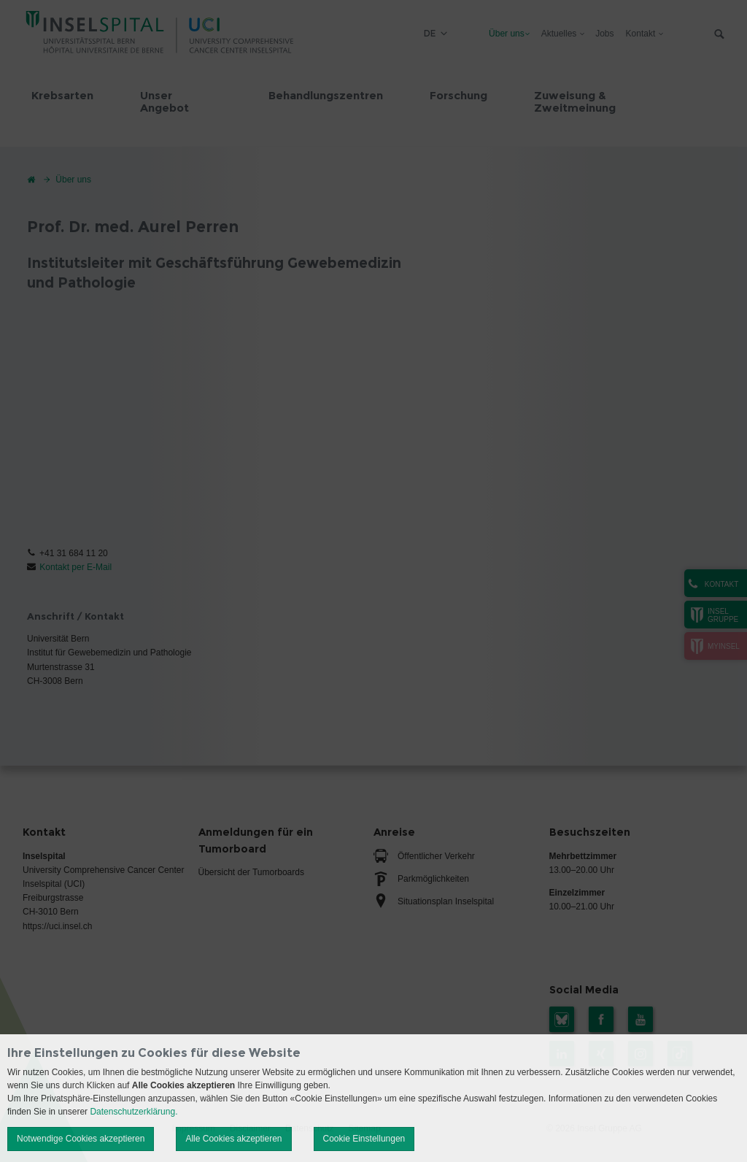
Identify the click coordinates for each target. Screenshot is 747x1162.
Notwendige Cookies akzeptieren (80, 1139)
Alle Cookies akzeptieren (233, 1139)
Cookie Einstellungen (364, 1139)
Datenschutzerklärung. (133, 1112)
